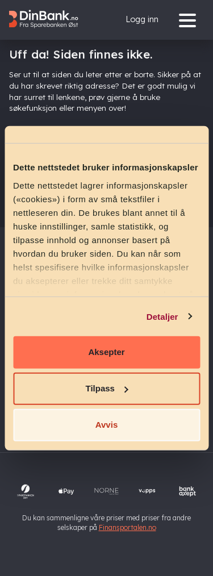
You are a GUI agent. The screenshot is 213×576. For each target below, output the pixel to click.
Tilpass (107, 388)
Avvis (106, 424)
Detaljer (162, 316)
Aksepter (106, 352)
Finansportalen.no (127, 527)
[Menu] (190, 19)
